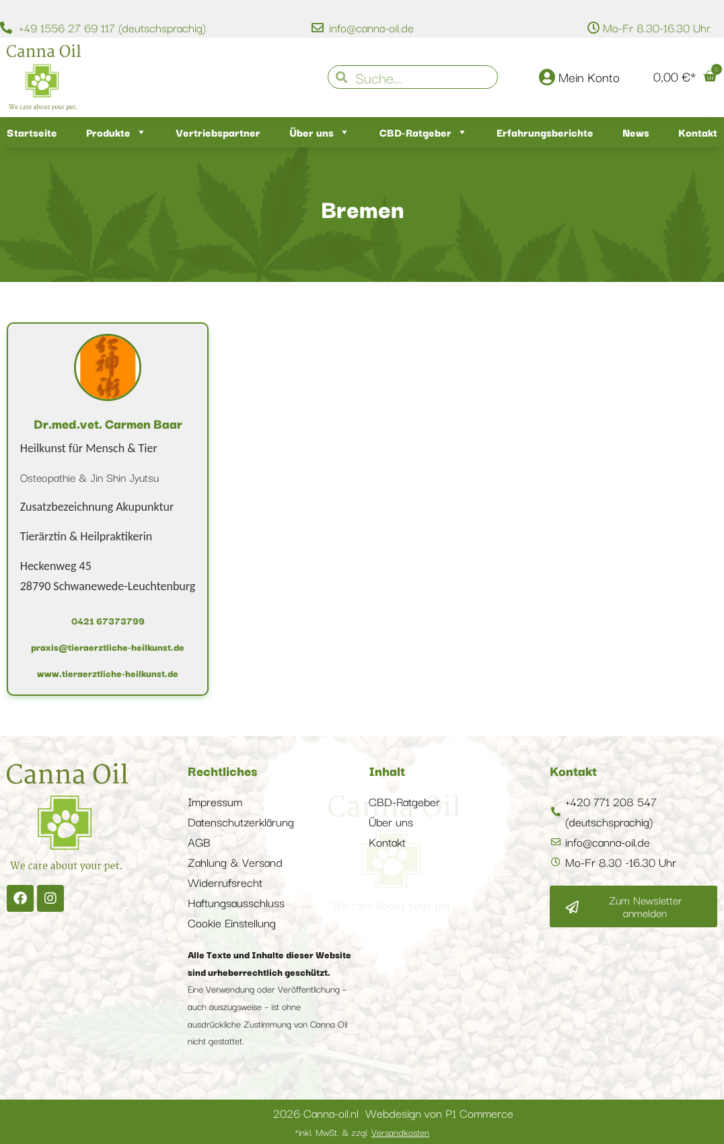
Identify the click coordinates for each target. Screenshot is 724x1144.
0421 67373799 (108, 620)
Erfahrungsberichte (545, 132)
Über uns (319, 132)
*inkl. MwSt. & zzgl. (362, 1131)
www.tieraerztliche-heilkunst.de (107, 673)
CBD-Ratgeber (423, 132)
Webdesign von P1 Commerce (439, 1113)
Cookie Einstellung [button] (232, 922)
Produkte (116, 132)
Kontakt (697, 132)
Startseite (32, 132)
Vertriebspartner (218, 132)
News (635, 132)
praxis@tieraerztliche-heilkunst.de (107, 646)
